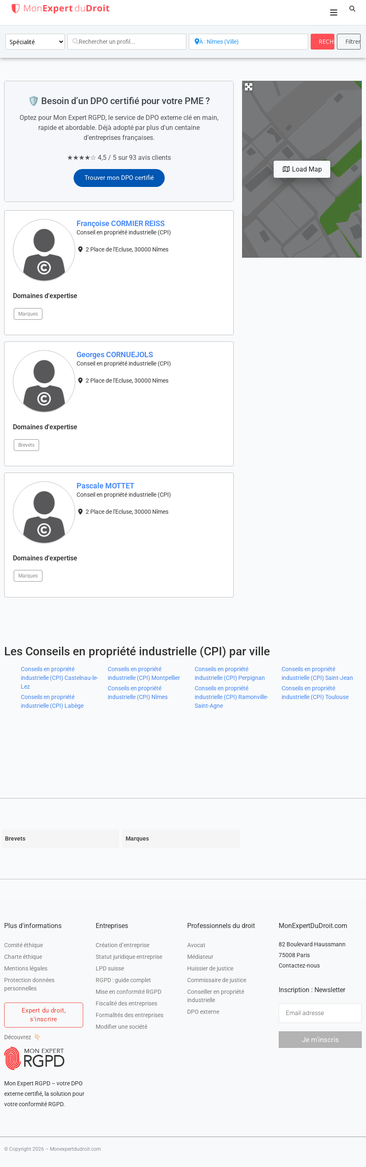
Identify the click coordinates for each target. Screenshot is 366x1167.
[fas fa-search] (322, 42)
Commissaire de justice (216, 980)
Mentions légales (25, 968)
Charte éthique (23, 956)
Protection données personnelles (29, 984)
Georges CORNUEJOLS (115, 354)
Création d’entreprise (122, 945)
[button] (352, 8)
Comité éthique (23, 945)
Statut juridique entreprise (129, 956)
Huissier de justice (210, 968)
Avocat (196, 945)
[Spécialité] (35, 42)
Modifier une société (121, 1026)
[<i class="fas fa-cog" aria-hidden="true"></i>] (349, 42)
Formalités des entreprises (129, 1015)
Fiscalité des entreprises (126, 1003)
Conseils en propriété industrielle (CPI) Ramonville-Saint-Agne (231, 697)
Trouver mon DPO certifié (119, 178)
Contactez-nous (299, 965)
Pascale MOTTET (105, 485)
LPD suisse (110, 968)
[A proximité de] (248, 42)
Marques (28, 314)
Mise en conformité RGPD (128, 991)
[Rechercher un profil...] (126, 42)
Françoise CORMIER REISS (121, 223)
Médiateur (200, 956)
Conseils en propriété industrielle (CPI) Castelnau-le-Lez (59, 678)
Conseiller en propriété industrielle (215, 995)
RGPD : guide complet (123, 980)
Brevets (26, 445)
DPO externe (203, 1011)
